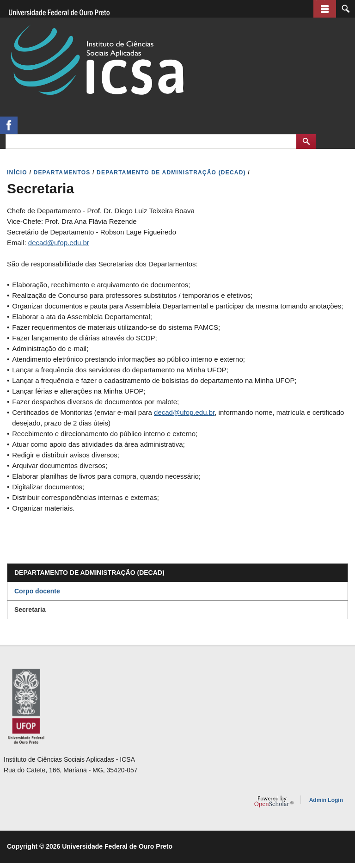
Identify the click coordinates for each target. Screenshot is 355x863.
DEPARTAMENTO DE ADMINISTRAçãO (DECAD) (171, 172)
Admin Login (326, 800)
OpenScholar (274, 801)
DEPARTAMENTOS (62, 172)
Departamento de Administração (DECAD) (89, 572)
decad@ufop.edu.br (58, 243)
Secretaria (30, 609)
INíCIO (17, 172)
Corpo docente (37, 591)
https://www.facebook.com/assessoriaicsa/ (9, 125)
